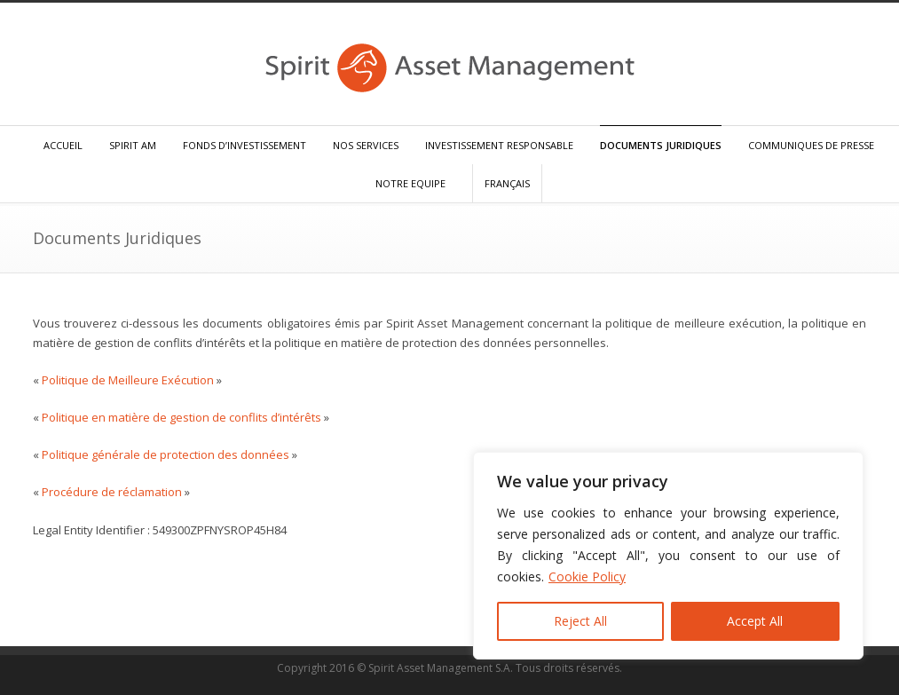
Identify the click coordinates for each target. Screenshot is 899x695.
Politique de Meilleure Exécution (128, 380)
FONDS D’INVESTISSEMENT (244, 145)
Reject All (580, 620)
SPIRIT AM (132, 145)
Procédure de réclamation (112, 492)
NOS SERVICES (365, 145)
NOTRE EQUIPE (410, 183)
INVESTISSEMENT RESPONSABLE (499, 145)
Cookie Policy (587, 576)
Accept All (755, 620)
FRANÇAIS (507, 183)
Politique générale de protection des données (165, 454)
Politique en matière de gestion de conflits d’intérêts (181, 417)
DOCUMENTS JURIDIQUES (661, 145)
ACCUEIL (63, 145)
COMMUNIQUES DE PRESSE (811, 145)
